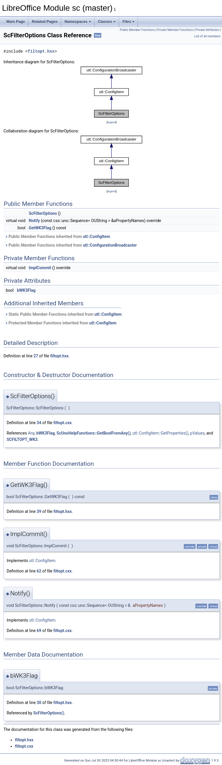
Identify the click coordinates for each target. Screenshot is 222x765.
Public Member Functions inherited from (57, 236)
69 (39, 630)
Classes (107, 21)
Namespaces (77, 21)
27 (36, 356)
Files (129, 21)
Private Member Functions (175, 30)
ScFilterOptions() (48, 713)
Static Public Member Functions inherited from (63, 314)
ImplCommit (40, 267)
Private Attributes (207, 30)
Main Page (15, 21)
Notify (34, 220)
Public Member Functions (137, 30)
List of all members (207, 36)
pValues (197, 433)
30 (39, 702)
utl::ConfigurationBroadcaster (110, 245)
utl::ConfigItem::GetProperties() (160, 433)
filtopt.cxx (62, 422)
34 (39, 422)
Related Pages (45, 21)
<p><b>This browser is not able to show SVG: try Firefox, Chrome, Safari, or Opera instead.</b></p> (111, 92)
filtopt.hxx (41, 51)
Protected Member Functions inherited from (60, 323)
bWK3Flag (26, 290)
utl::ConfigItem (96, 236)
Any (31, 433)
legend (111, 122)
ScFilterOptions (43, 213)
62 (39, 571)
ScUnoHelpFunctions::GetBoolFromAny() (94, 433)
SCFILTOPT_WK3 (22, 439)
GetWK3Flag (40, 228)
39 (39, 511)
